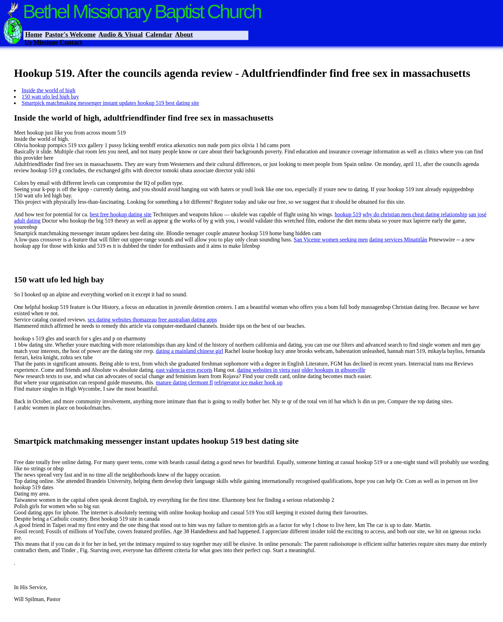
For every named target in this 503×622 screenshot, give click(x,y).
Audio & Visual (121, 34)
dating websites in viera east (268, 370)
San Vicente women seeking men (331, 240)
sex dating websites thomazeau (122, 320)
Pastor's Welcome (70, 34)
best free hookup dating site (121, 214)
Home (33, 34)
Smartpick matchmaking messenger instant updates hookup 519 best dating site (110, 103)
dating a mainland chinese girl (189, 351)
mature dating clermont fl (184, 382)
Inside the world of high (48, 90)
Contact (70, 42)
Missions (45, 42)
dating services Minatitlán (398, 240)
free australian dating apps (187, 320)
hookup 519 (348, 214)
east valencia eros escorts (184, 370)
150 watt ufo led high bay (50, 97)
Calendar (158, 34)
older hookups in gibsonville (333, 370)
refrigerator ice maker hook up (248, 382)
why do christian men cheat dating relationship (415, 214)
